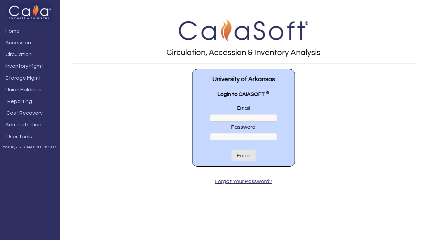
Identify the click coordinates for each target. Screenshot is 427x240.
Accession (17, 42)
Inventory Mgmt (23, 66)
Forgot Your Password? (243, 181)
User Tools (17, 136)
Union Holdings (22, 89)
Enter (243, 155)
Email (243, 108)
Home (11, 31)
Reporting (17, 101)
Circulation (17, 54)
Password (243, 127)
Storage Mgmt (22, 78)
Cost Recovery (23, 113)
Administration (22, 124)
